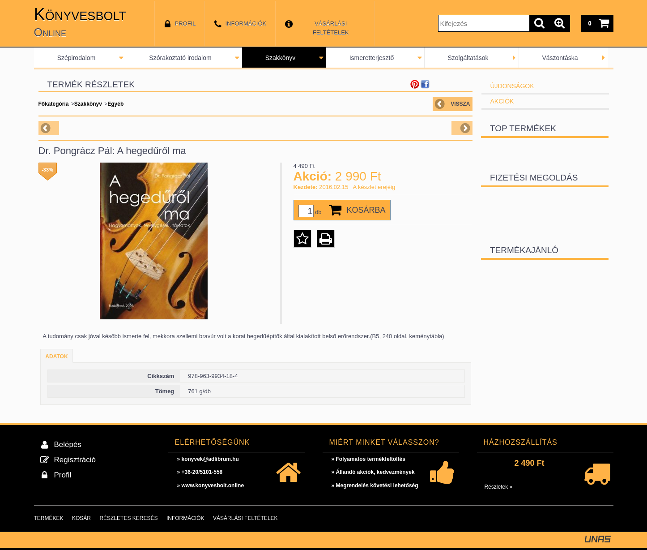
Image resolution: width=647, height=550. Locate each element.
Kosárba (366, 210)
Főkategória (53, 104)
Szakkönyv (280, 57)
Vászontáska (560, 57)
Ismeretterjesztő (371, 57)
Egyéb (115, 104)
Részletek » (499, 487)
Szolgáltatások (467, 57)
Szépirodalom (76, 57)
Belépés (67, 444)
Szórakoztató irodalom (180, 57)
